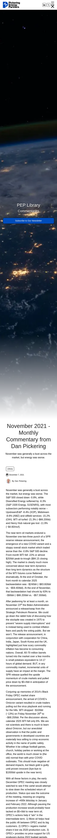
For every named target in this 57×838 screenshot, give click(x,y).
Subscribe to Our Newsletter (28, 220)
